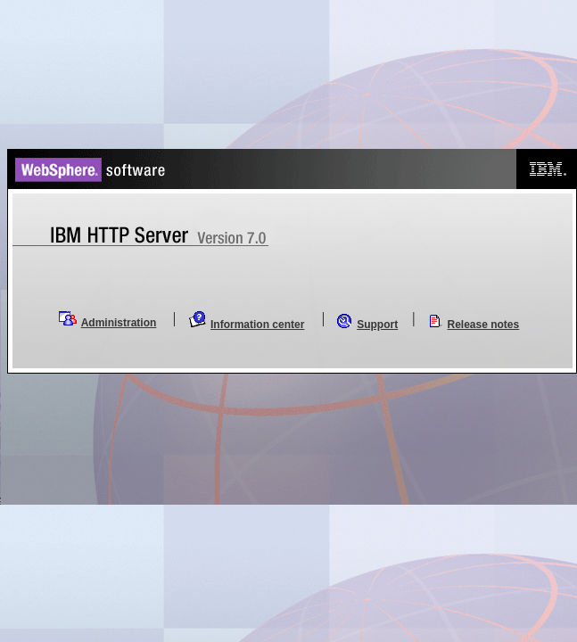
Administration (119, 323)
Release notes (484, 324)
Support (377, 324)
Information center (257, 324)
